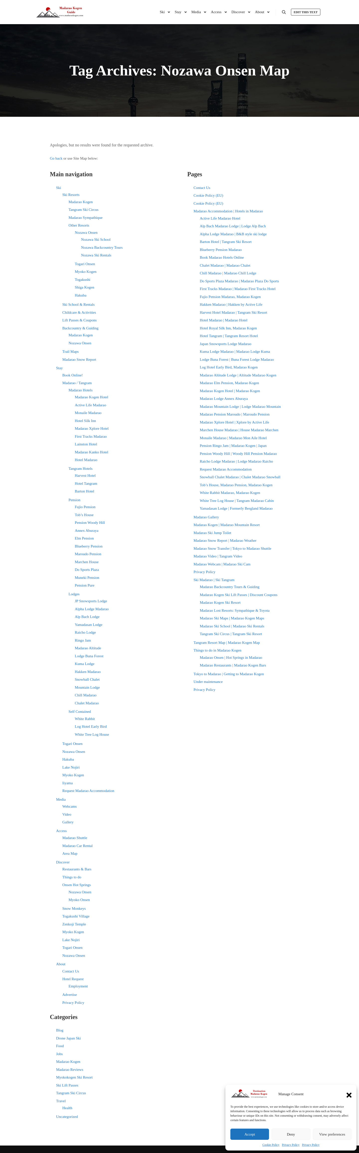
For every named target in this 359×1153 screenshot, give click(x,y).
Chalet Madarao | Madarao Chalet (225, 265)
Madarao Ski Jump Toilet (212, 533)
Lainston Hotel (86, 444)
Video (66, 814)
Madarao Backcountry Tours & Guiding (229, 587)
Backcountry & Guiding (80, 328)
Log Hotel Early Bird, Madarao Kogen (229, 367)
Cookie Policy (271, 1145)
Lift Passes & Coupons (79, 320)
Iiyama (67, 783)
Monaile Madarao (88, 413)
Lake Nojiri (71, 767)
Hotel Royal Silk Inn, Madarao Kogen (228, 328)
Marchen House (86, 562)
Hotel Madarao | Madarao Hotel (223, 320)
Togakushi (82, 280)
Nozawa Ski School (95, 240)
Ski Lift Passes (67, 1085)
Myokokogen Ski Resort (74, 1077)
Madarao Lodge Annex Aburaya (224, 399)
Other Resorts (79, 225)
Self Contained (80, 712)
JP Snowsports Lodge (91, 601)
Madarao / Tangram (77, 383)
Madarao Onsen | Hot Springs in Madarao (231, 658)
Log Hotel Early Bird (91, 726)
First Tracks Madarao (91, 436)
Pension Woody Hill (90, 523)
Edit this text (306, 12)
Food (60, 1046)
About (61, 964)
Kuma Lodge (84, 664)
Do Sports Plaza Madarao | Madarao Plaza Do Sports (239, 281)
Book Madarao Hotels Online (222, 257)
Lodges (74, 594)
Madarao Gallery (206, 517)
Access (61, 831)
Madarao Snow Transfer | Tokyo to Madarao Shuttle (232, 548)
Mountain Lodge (87, 687)
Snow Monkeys (74, 908)
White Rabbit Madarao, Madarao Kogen (230, 493)
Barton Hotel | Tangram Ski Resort (226, 242)
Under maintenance (208, 682)
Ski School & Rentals (78, 304)
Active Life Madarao (90, 405)
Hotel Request (73, 979)
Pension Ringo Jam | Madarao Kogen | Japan (233, 446)
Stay (59, 368)
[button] (349, 1094)
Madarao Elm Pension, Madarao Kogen (229, 383)
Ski (58, 188)
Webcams (69, 806)
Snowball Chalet (87, 679)
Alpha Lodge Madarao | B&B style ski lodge (233, 234)
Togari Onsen (85, 264)
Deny (291, 1134)
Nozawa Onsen (86, 233)
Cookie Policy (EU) (208, 195)
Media (61, 799)
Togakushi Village (76, 916)
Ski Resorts (71, 195)
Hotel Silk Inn (85, 421)
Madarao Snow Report (79, 360)
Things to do (71, 877)
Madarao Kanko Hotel (91, 452)
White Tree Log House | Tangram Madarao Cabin (237, 501)
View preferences (332, 1134)
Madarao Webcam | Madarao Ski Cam (222, 564)
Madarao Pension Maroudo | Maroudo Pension (234, 414)
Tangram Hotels (80, 469)
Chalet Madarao (87, 703)
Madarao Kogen (81, 202)
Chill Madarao (85, 695)
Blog (59, 1030)
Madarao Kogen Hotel (91, 397)
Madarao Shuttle (74, 838)
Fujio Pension (85, 507)
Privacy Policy (290, 1145)
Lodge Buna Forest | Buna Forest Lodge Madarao (237, 360)
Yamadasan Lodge (88, 625)
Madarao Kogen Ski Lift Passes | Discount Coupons (238, 595)
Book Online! (72, 375)
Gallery (68, 822)
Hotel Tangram (86, 483)
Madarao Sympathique (85, 218)
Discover (63, 862)
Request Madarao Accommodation (88, 791)
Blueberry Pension (88, 546)
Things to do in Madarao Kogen (217, 650)
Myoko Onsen (79, 900)
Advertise (69, 995)
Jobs (59, 1054)
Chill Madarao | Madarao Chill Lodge (228, 273)
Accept (249, 1134)
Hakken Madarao (88, 672)
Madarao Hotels (80, 390)
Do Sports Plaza (87, 570)
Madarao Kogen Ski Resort (220, 603)
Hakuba (81, 295)
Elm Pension (84, 538)
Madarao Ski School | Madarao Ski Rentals (232, 626)
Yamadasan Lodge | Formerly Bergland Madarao (236, 508)
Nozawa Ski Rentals (96, 255)
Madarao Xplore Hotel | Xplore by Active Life (234, 422)
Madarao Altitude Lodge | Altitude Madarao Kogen (238, 375)
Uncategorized (67, 1117)
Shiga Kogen (84, 287)
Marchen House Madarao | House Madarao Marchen (239, 430)
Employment (78, 986)
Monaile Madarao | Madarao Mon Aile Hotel (233, 438)
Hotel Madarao (86, 460)
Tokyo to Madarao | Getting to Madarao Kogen (228, 674)
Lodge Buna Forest (89, 656)
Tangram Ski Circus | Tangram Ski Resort (231, 634)
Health (67, 1108)
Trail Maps (70, 352)
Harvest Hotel (85, 476)
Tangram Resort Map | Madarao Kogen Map (226, 643)
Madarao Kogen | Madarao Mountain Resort (226, 525)
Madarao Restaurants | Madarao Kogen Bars (233, 665)
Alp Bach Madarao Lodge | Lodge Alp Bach (233, 226)
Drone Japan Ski (68, 1038)
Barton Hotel (84, 491)
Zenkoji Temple (74, 924)
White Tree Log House (92, 734)
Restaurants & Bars (76, 869)
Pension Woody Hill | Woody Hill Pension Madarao (238, 454)
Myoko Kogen (85, 272)
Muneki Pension (87, 578)
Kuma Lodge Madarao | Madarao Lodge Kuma (235, 352)
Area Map (69, 853)
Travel (61, 1101)
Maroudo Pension (88, 554)
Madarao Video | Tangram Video (217, 556)
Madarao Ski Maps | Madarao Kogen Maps (232, 618)
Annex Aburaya (86, 531)
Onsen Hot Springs (76, 885)
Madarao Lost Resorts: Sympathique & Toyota (234, 610)
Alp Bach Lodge (87, 617)
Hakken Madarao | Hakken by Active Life (231, 304)
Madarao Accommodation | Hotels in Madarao (228, 211)
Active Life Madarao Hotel (220, 218)
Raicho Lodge (85, 632)
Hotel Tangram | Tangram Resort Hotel (229, 336)
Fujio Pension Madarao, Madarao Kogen (230, 297)
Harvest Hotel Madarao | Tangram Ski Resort (233, 312)
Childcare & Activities (79, 312)
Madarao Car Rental (77, 846)
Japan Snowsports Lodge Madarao (225, 344)
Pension (75, 500)
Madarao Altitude (88, 648)
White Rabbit (85, 719)
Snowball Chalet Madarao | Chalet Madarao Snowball (240, 477)
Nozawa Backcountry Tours (102, 247)
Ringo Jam (83, 640)
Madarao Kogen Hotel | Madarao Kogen (230, 391)
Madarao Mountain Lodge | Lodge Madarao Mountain (240, 407)
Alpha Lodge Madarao (92, 609)
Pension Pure (84, 585)
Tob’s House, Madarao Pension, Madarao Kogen (236, 485)
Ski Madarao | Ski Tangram (213, 580)
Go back (56, 158)
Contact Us (70, 971)
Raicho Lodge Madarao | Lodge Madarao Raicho (236, 461)
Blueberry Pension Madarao (221, 250)
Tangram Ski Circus (83, 210)
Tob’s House (84, 515)
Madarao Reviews (69, 1070)
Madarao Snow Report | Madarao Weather (225, 541)
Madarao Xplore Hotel (92, 428)
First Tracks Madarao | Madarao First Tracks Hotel (237, 289)
